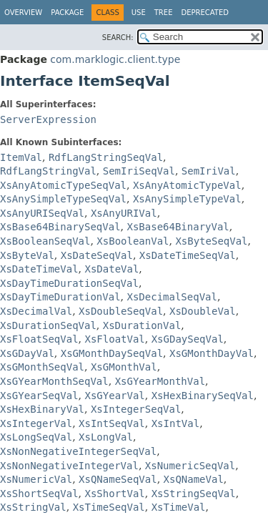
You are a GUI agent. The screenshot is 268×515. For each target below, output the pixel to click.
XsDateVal (111, 269)
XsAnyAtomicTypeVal (187, 185)
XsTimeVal (179, 507)
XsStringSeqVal (194, 493)
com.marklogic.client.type (115, 59)
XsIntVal (175, 423)
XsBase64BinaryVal (177, 226)
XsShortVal (114, 493)
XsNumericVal (36, 479)
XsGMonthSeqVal (42, 367)
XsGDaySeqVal (188, 339)
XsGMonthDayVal (211, 353)
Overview (23, 12)
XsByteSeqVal (211, 241)
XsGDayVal (27, 353)
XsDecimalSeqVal (171, 297)
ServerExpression (48, 119)
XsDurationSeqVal (48, 325)
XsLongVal (106, 437)
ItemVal (21, 157)
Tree (163, 12)
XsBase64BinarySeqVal (60, 226)
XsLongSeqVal (36, 437)
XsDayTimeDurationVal (60, 297)
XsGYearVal (114, 395)
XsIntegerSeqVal (136, 409)
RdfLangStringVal (48, 171)
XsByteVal (27, 255)
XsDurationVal (142, 325)
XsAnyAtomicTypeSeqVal (63, 185)
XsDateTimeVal (39, 269)
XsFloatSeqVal (39, 339)
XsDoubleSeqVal (121, 311)
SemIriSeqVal (139, 171)
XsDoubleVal (202, 311)
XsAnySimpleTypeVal (187, 199)
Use (138, 12)
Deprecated (205, 12)
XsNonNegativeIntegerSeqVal (78, 451)
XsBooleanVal (132, 241)
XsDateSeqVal (97, 255)
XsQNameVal (194, 479)
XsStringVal (33, 507)
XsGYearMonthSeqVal (54, 381)
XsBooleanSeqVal (45, 241)
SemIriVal (209, 171)
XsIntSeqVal (112, 423)
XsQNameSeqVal (118, 479)
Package (67, 12)
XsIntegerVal (36, 423)
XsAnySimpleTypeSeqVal (63, 199)
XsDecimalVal (36, 311)
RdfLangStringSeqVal (106, 157)
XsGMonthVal (124, 367)
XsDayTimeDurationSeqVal (69, 283)
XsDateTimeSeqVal (187, 255)
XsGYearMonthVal (160, 381)
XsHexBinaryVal (42, 409)
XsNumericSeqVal (190, 465)
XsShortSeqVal (39, 493)
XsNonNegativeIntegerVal (69, 465)
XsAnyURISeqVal (42, 213)
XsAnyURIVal (124, 213)
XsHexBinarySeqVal (203, 395)
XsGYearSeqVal (39, 395)
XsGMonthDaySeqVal (112, 353)
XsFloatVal (114, 339)
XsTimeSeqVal (109, 507)
